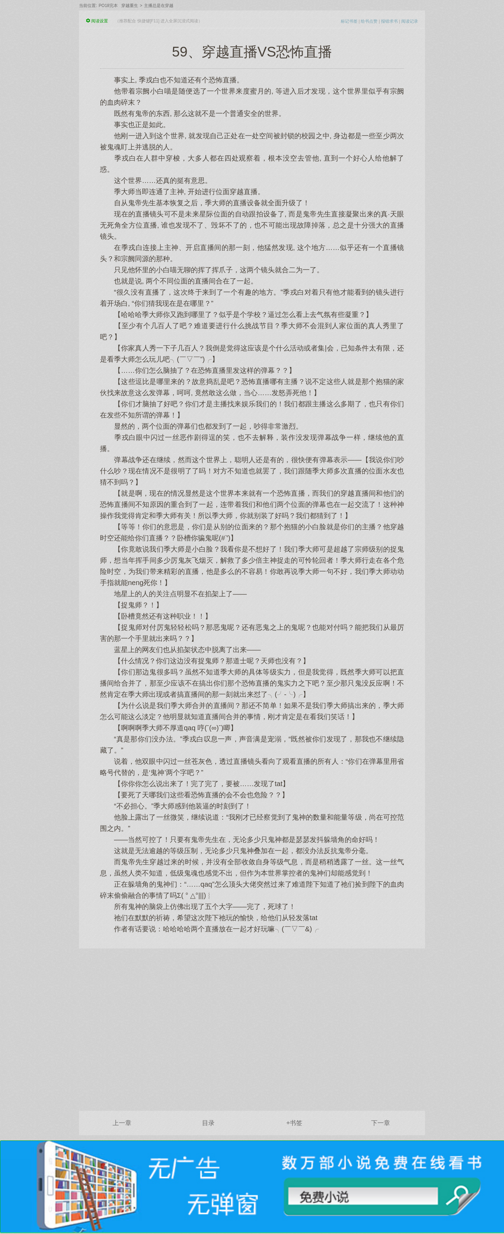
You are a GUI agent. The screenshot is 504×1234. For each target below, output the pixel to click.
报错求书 (389, 21)
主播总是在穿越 (158, 5)
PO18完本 (108, 5)
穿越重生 (129, 5)
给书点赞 (369, 21)
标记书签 (349, 21)
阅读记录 (409, 21)
